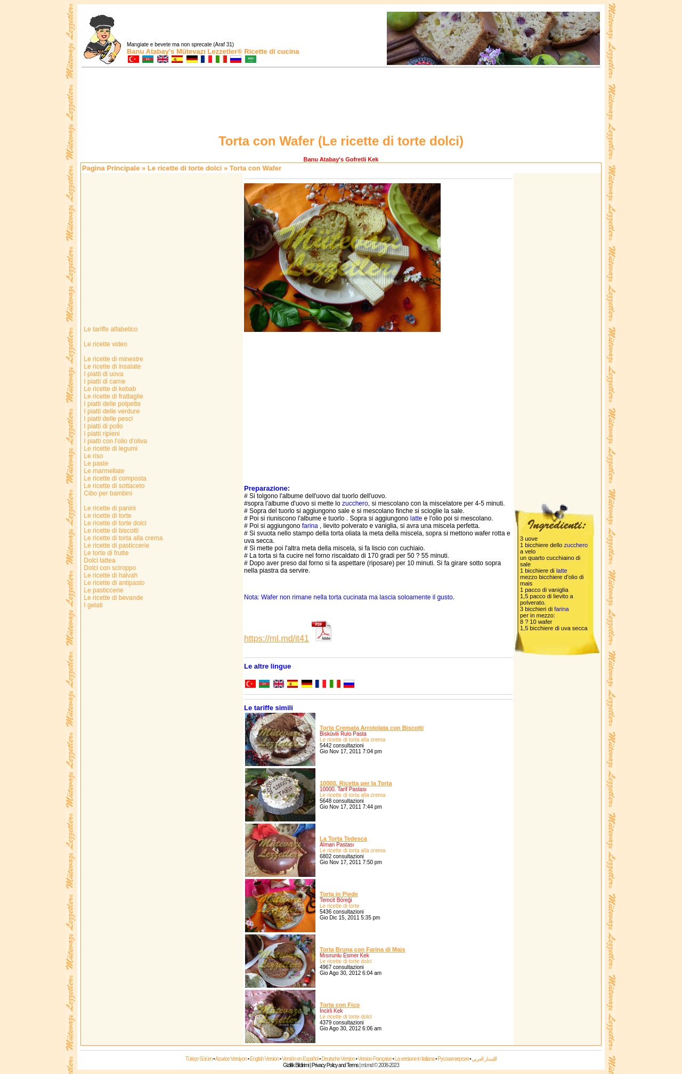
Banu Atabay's (150, 51)
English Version (264, 1059)
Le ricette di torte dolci (185, 168)
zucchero (355, 503)
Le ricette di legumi (109, 448)
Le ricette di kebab (109, 389)
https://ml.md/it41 (276, 638)
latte (416, 518)
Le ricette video (104, 344)
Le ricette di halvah (109, 575)
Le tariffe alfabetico (110, 329)
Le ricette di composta (114, 478)
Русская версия (452, 1059)
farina (310, 526)
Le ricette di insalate (111, 366)
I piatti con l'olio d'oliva (114, 441)
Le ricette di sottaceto (113, 486)
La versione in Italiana (414, 1059)
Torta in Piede (339, 894)
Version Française (375, 1059)
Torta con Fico (340, 1005)
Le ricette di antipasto (113, 583)
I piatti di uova (102, 374)
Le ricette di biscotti (110, 530)
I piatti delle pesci (107, 418)
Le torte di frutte (105, 553)
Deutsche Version (337, 1059)
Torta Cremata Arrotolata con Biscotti (372, 728)
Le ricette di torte (107, 515)
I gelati (92, 605)
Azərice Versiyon (231, 1059)
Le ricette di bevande (112, 597)
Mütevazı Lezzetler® (209, 51)
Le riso (92, 456)
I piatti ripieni (101, 433)
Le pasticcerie (102, 590)
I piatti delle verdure (111, 411)
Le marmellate (103, 471)
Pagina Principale (111, 168)
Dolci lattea (99, 560)
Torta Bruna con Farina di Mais (362, 949)
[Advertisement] (341, 102)
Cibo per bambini (107, 493)
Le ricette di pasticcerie (115, 545)
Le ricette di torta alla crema (122, 538)
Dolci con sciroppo (109, 568)
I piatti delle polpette (111, 404)
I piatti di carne (103, 381)
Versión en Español (300, 1059)
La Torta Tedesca (343, 838)
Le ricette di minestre (112, 359)
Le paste (95, 463)
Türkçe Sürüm (199, 1059)
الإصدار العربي (484, 1059)
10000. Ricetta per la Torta (356, 783)
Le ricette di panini (109, 508)
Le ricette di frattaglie (112, 396)
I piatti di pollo (102, 426)
